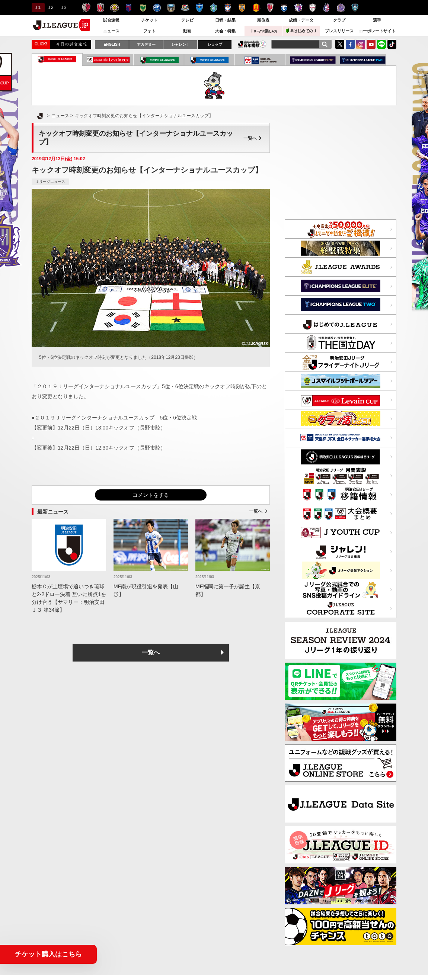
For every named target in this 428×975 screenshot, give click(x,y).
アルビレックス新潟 (227, 7)
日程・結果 (225, 20)
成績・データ (301, 20)
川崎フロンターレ (171, 7)
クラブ (339, 20)
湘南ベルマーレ (213, 7)
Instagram (360, 44)
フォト (149, 31)
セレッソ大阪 (298, 7)
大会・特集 (225, 31)
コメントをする (150, 495)
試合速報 (111, 20)
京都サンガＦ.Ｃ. (270, 7)
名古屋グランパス (256, 7)
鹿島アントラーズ (86, 7)
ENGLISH (111, 44)
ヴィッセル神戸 (312, 7)
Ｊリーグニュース (50, 182)
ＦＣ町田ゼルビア (157, 7)
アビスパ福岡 (355, 7)
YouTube (371, 44)
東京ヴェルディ (142, 7)
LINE (381, 44)
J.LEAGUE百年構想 (252, 44)
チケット (149, 20)
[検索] (324, 44)
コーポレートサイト (377, 31)
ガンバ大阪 (284, 7)
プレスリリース (339, 31)
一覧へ (252, 138)
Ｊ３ (63, 7)
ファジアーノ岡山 (326, 7)
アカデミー (146, 44)
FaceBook (350, 44)
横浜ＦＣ (199, 7)
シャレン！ (180, 44)
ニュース (111, 31)
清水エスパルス (241, 7)
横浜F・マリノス (185, 7)
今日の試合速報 (71, 44)
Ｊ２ (50, 7)
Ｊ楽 (263, 31)
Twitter (339, 44)
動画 (187, 31)
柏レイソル (114, 7)
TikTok (391, 44)
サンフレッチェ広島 (340, 7)
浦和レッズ (100, 7)
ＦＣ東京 (128, 7)
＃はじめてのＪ (301, 30)
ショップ (214, 44)
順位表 (263, 20)
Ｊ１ (37, 7)
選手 (377, 20)
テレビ (187, 20)
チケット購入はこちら (48, 954)
